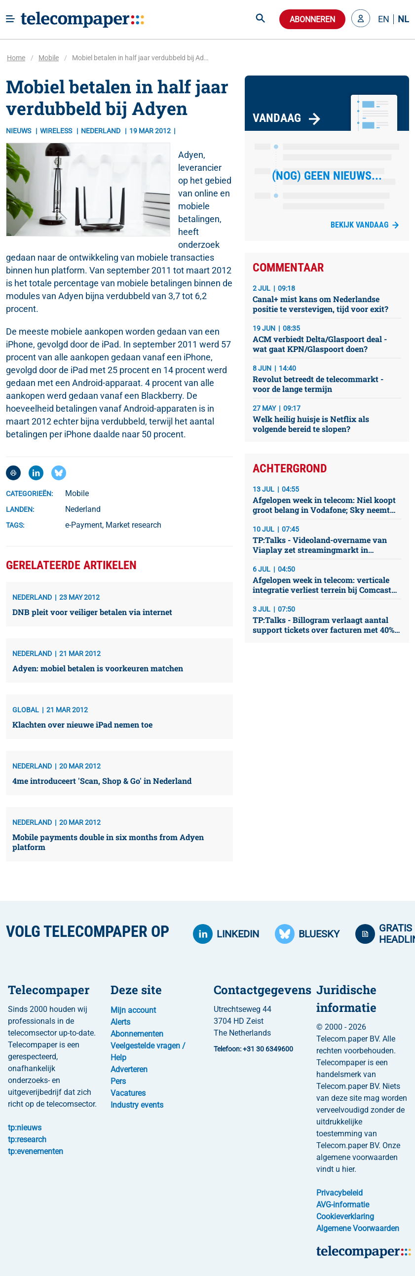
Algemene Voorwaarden (357, 1228)
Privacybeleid (339, 1193)
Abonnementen (137, 1034)
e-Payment (83, 525)
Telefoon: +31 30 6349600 (253, 1049)
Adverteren (129, 1069)
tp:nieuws (24, 1127)
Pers (118, 1081)
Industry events (137, 1105)
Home (16, 58)
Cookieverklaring (345, 1216)
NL (403, 19)
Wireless (57, 131)
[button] (360, 19)
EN (383, 19)
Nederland (83, 509)
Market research (133, 525)
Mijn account (133, 1010)
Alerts (120, 1022)
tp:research (27, 1139)
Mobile (48, 58)
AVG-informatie (342, 1204)
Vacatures (128, 1093)
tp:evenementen (35, 1151)
